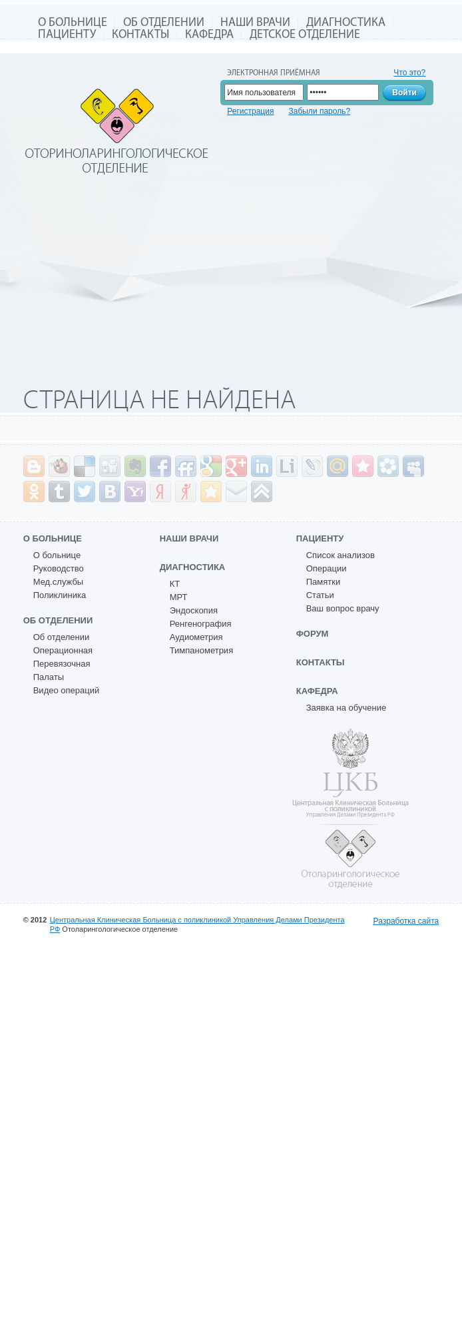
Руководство (58, 568)
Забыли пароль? (319, 111)
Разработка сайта (406, 921)
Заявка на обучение (346, 708)
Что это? (409, 72)
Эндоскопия (194, 610)
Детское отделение (305, 35)
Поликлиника (59, 595)
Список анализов (340, 555)
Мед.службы (58, 582)
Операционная (63, 650)
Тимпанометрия (201, 650)
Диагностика (345, 23)
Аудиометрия (196, 637)
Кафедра (209, 35)
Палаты (48, 677)
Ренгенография (201, 624)
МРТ (179, 597)
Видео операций (66, 690)
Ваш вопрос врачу (342, 608)
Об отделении (163, 23)
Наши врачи (255, 23)
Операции (326, 568)
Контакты (140, 35)
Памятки (323, 582)
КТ (175, 584)
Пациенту (67, 35)
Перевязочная (62, 664)
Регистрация (250, 111)
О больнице (72, 23)
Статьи (320, 595)
